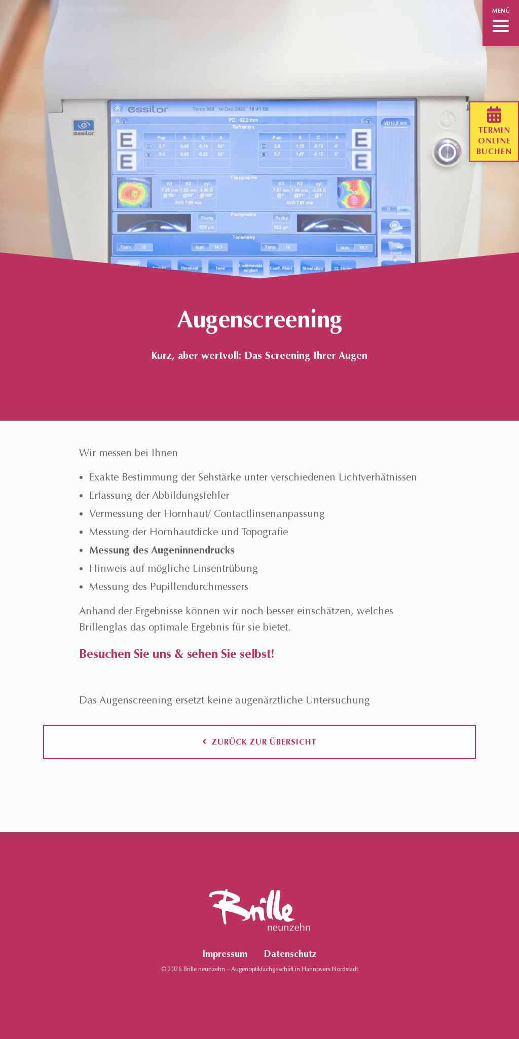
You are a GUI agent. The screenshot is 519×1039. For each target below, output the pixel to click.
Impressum (224, 953)
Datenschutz (290, 953)
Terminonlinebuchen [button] (494, 131)
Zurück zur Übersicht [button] (259, 742)
